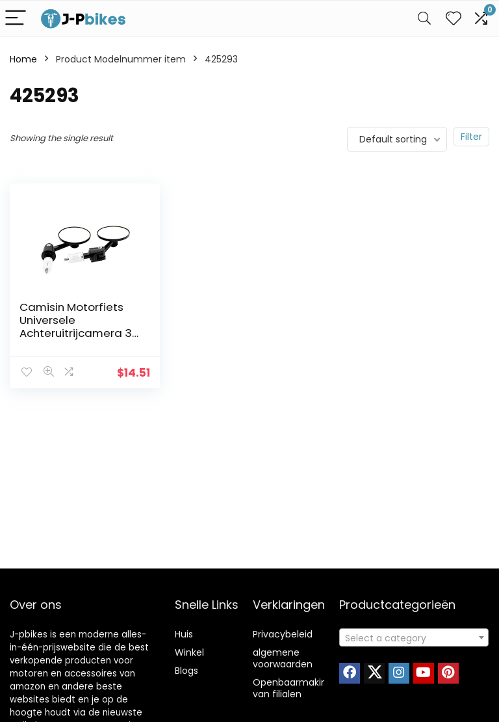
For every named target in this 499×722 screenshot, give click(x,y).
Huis (184, 634)
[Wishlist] (453, 18)
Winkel (189, 652)
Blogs (186, 670)
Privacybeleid (283, 634)
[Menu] (15, 18)
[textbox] (414, 638)
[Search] (424, 18)
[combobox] (414, 637)
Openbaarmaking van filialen (293, 688)
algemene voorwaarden (283, 658)
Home (23, 59)
